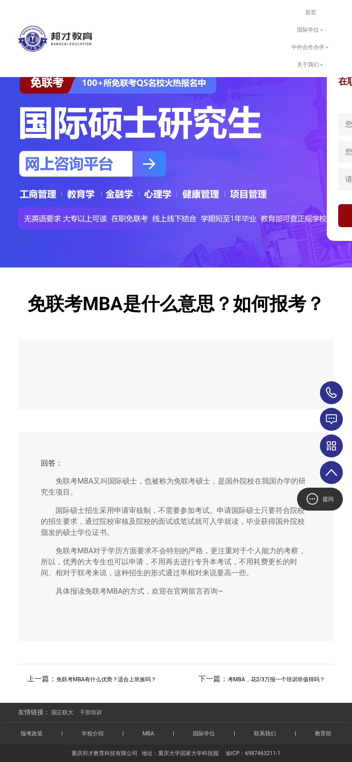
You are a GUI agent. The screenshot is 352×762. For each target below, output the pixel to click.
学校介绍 (93, 733)
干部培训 (91, 712)
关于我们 (310, 64)
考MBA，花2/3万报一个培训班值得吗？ (276, 679)
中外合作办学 (311, 47)
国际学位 (310, 30)
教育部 (323, 733)
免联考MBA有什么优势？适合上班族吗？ (106, 679)
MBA (148, 733)
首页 (310, 12)
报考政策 (32, 733)
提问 (320, 499)
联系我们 (265, 733)
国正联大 (62, 712)
